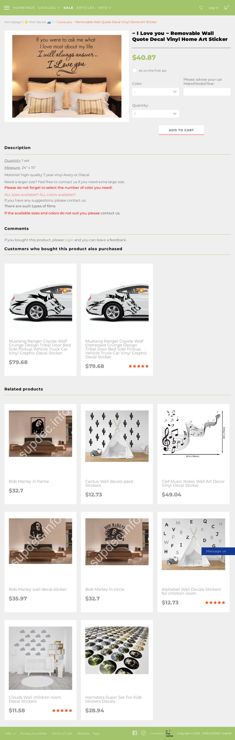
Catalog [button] (49, 8)
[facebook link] (134, 733)
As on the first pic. (149, 70)
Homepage (24, 8)
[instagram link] (143, 733)
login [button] (69, 240)
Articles (86, 8)
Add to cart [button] (181, 130)
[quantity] (155, 114)
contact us (76, 200)
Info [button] (105, 8)
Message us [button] (216, 551)
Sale (68, 8)
